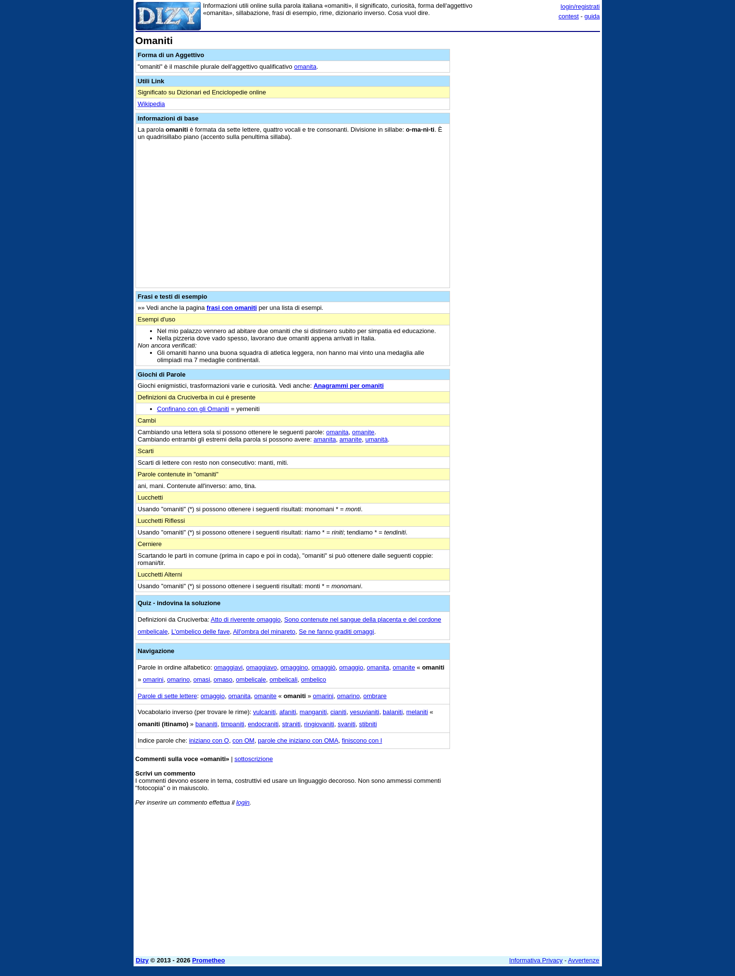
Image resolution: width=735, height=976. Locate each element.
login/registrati (580, 6)
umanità (376, 439)
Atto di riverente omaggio (246, 619)
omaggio (351, 667)
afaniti (287, 712)
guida (592, 16)
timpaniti (232, 724)
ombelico (313, 679)
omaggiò (324, 667)
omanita (305, 66)
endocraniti (263, 724)
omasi (201, 679)
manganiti (313, 712)
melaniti (417, 712)
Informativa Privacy (536, 960)
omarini (153, 679)
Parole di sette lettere (167, 696)
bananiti (206, 724)
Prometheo (208, 960)
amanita (325, 439)
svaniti (347, 724)
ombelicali (284, 679)
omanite (363, 432)
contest (568, 16)
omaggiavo (261, 667)
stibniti (368, 724)
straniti (291, 724)
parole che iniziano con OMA (298, 740)
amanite (350, 439)
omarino (178, 679)
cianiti (338, 712)
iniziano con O (209, 740)
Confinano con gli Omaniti (193, 408)
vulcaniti (264, 712)
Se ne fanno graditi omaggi (336, 631)
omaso (222, 679)
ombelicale (251, 679)
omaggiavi (228, 667)
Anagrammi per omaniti (349, 385)
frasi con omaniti (232, 307)
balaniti (393, 712)
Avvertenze (584, 960)
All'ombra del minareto (264, 631)
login (242, 802)
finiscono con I (362, 740)
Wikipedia (151, 103)
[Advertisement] (527, 180)
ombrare (375, 696)
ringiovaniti (319, 724)
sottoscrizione (253, 758)
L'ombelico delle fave (200, 631)
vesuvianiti (364, 712)
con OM (243, 740)
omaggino (294, 667)
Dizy (142, 960)
